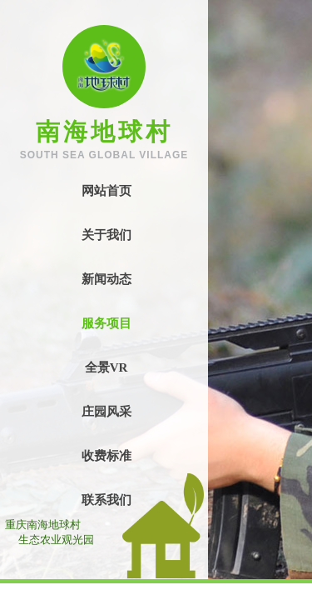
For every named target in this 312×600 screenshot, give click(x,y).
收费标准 (106, 455)
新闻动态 (106, 279)
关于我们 (106, 235)
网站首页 (106, 191)
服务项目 (106, 323)
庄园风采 (106, 411)
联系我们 (106, 500)
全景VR (106, 367)
